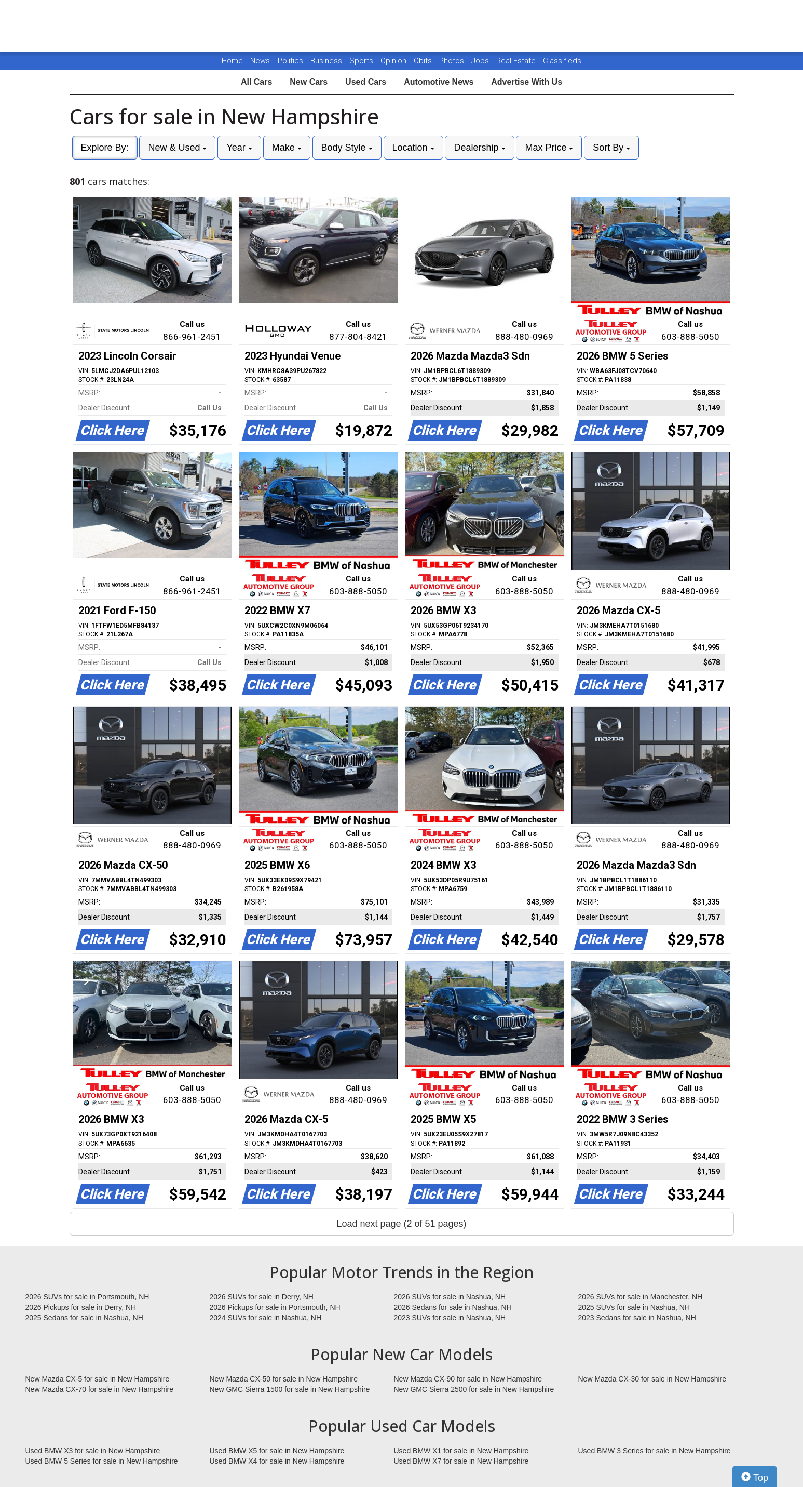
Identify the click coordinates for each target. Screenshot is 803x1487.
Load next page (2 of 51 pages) (401, 1223)
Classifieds (562, 60)
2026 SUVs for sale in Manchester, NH (640, 1297)
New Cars (309, 81)
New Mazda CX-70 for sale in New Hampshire (99, 1389)
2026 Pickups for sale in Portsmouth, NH (275, 1307)
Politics (290, 60)
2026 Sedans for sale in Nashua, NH (453, 1307)
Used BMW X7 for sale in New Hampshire (461, 1461)
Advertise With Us (526, 81)
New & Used (177, 147)
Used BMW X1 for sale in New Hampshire (461, 1450)
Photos (452, 60)
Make (287, 147)
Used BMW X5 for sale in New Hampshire (277, 1450)
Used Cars (365, 81)
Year (239, 147)
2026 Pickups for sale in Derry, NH (81, 1307)
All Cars (256, 81)
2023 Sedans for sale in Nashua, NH (637, 1317)
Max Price (549, 147)
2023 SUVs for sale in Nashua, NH (450, 1317)
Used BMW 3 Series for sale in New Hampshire (654, 1450)
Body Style (347, 147)
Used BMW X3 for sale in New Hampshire (92, 1450)
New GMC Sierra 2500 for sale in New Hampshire (474, 1389)
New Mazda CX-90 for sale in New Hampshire (468, 1379)
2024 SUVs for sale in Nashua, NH (266, 1317)
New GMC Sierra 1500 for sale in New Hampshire (290, 1389)
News (260, 60)
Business (327, 60)
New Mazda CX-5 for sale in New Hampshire (97, 1379)
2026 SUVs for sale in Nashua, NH (450, 1297)
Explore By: (105, 147)
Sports (362, 60)
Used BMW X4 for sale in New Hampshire (277, 1461)
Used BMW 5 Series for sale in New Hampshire (101, 1461)
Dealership (479, 147)
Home (232, 60)
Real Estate (517, 60)
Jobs (481, 60)
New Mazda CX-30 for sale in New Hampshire (652, 1379)
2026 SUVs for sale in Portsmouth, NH (87, 1297)
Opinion (394, 60)
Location (413, 147)
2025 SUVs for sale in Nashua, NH (634, 1307)
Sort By (611, 147)
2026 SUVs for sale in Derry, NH (262, 1297)
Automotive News (438, 81)
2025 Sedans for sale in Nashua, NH (84, 1317)
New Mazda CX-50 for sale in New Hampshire (284, 1379)
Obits (424, 60)
